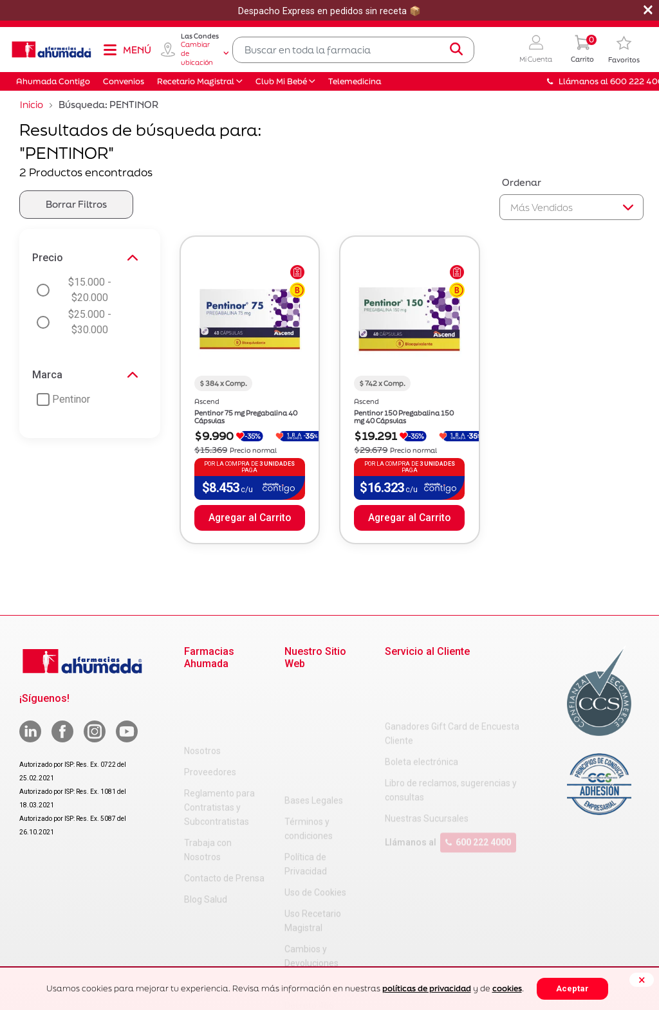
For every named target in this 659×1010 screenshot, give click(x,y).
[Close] (641, 980)
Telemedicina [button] (354, 81)
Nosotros (202, 687)
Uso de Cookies (315, 779)
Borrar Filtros (76, 204)
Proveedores (210, 708)
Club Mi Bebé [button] (281, 81)
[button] (535, 50)
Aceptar (572, 988)
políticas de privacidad (426, 988)
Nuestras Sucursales (427, 767)
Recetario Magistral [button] (195, 81)
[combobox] (353, 50)
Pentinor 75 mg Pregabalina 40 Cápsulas (245, 417)
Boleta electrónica (421, 710)
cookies (507, 988)
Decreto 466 (309, 892)
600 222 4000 (478, 790)
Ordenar (521, 182)
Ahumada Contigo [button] (53, 81)
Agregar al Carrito (250, 518)
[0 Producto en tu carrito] (582, 50)
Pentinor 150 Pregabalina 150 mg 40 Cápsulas (404, 417)
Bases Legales (313, 687)
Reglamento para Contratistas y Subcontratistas (219, 743)
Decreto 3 (304, 871)
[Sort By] (571, 207)
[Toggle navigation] (126, 49)
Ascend (206, 401)
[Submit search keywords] (456, 49)
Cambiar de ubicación (204, 53)
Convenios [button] (123, 81)
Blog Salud (205, 836)
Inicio (31, 104)
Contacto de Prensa (224, 814)
